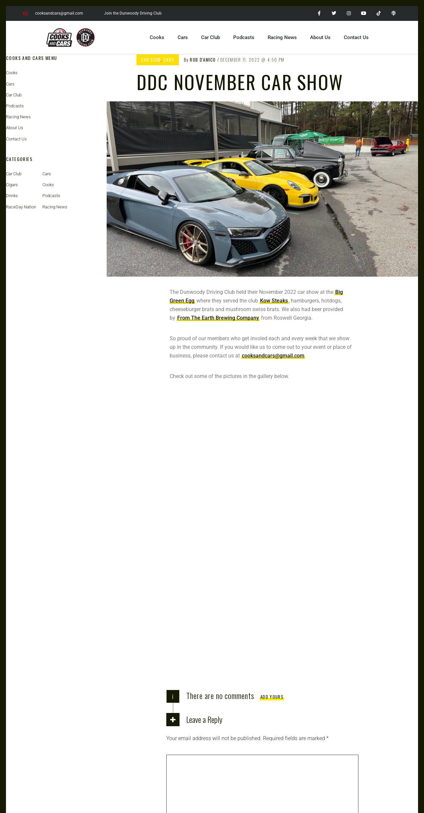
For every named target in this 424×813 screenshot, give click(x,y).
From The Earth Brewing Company (218, 318)
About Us (320, 37)
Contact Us (356, 37)
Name (175, 576)
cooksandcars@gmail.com (273, 355)
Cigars (12, 184)
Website (175, 626)
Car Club (210, 37)
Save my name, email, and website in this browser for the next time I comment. (259, 650)
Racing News (282, 37)
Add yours (272, 439)
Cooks (157, 37)
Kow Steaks (274, 301)
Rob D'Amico (203, 59)
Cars (183, 37)
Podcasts (243, 37)
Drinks (12, 195)
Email (174, 601)
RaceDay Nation (21, 206)
